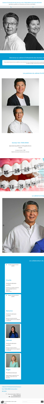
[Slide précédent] (3, 225)
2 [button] (42, 49)
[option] (22, 29)
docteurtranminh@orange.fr (16, 396)
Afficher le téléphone (17, 395)
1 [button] (41, 49)
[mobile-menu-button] (33, 7)
